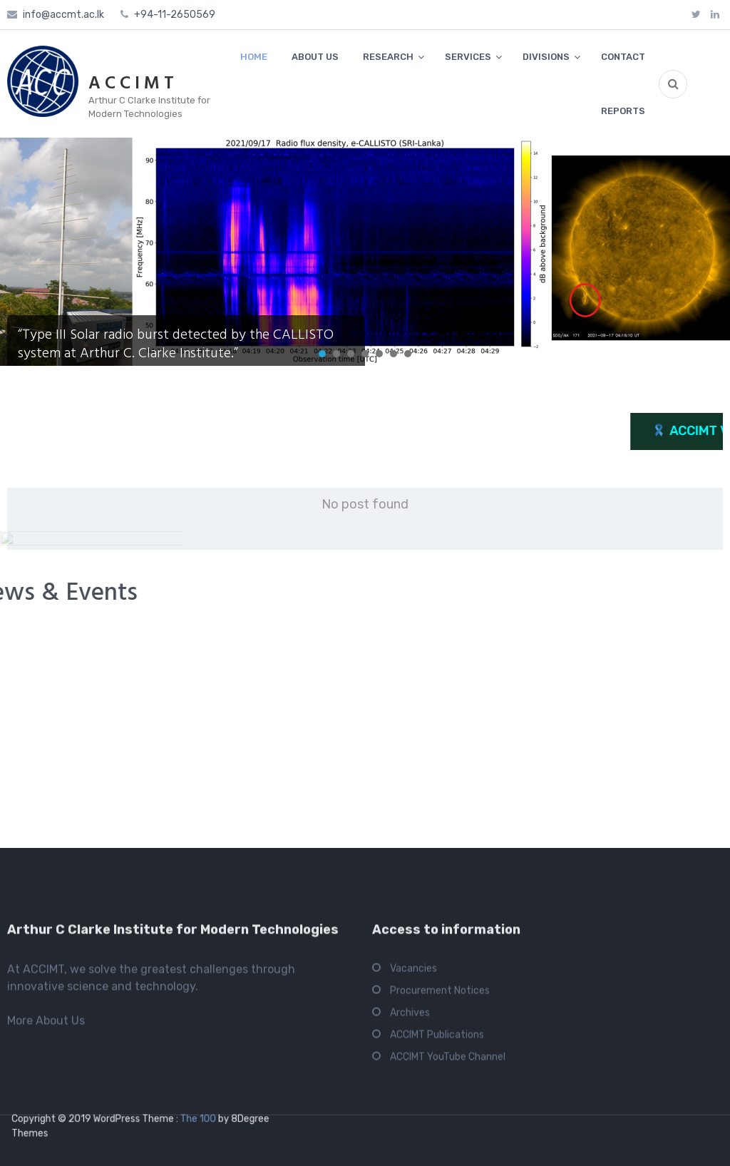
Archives (410, 1143)
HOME (253, 56)
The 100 (192, 1120)
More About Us (46, 1151)
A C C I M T (131, 84)
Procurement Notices (440, 1121)
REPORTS (623, 111)
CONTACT (623, 56)
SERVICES (468, 56)
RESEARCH (388, 56)
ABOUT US (315, 56)
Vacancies (413, 1099)
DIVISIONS (546, 56)
